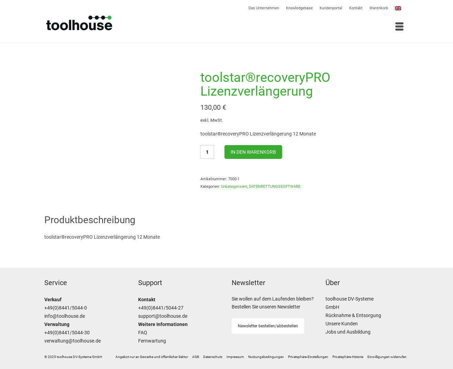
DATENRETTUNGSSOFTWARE (274, 186)
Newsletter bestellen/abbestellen (268, 326)
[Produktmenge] (207, 152)
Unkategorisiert (234, 186)
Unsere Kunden (341, 324)
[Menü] (317, 27)
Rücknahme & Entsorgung (353, 315)
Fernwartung (152, 341)
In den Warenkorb (253, 152)
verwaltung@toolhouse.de (72, 341)
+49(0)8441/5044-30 (67, 333)
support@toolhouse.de (162, 316)
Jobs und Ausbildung (348, 332)
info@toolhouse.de (64, 316)
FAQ (142, 333)
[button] (308, 357)
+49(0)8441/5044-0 (65, 308)
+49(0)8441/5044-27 (161, 308)
